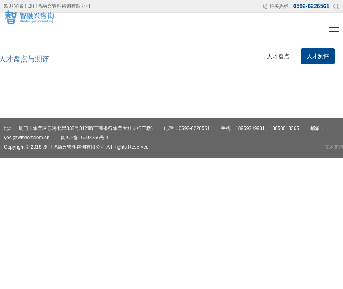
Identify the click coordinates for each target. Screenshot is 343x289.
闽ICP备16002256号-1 (85, 137)
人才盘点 (278, 56)
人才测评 (318, 56)
